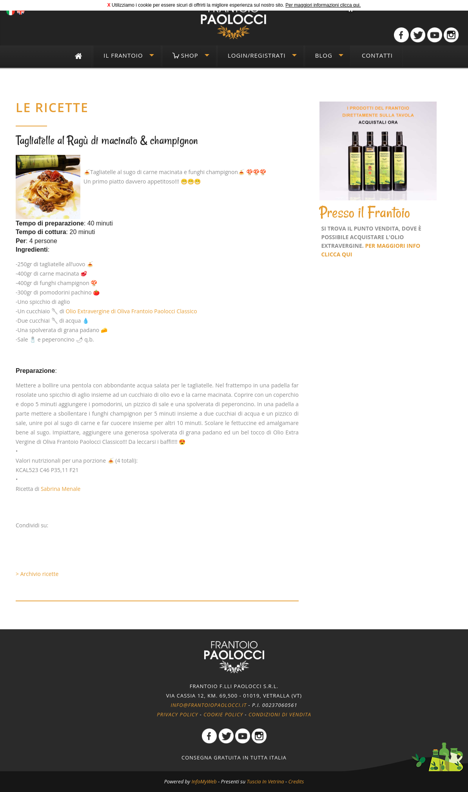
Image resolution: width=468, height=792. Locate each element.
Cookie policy (223, 714)
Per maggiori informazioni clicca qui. (323, 5)
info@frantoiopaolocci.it (209, 704)
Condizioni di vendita (280, 714)
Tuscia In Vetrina (265, 781)
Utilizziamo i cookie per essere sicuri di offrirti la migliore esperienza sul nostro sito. (198, 5)
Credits (296, 781)
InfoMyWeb (203, 781)
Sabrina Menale (61, 488)
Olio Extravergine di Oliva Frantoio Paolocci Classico (131, 311)
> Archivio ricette (37, 574)
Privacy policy (177, 714)
